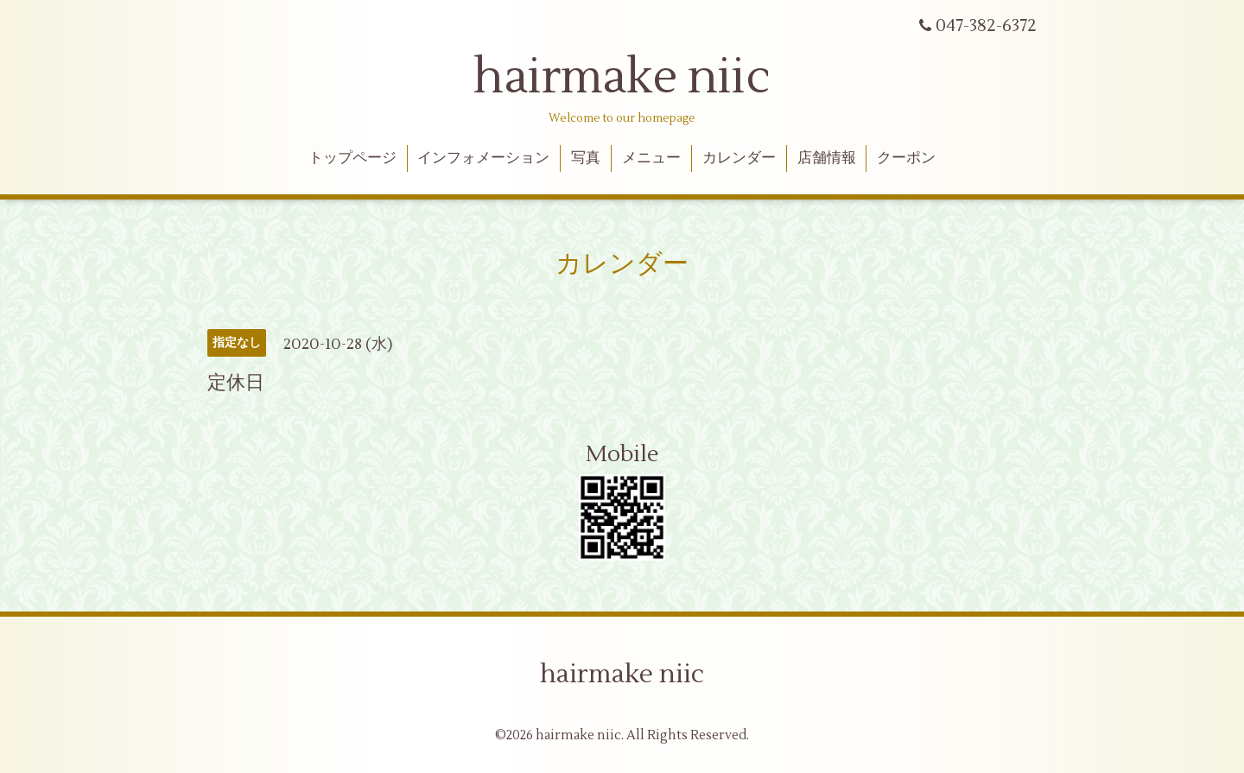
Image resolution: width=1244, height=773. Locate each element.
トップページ (352, 158)
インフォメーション (483, 158)
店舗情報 (826, 158)
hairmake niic (622, 78)
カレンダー (739, 158)
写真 (585, 158)
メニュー (651, 158)
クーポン (906, 158)
